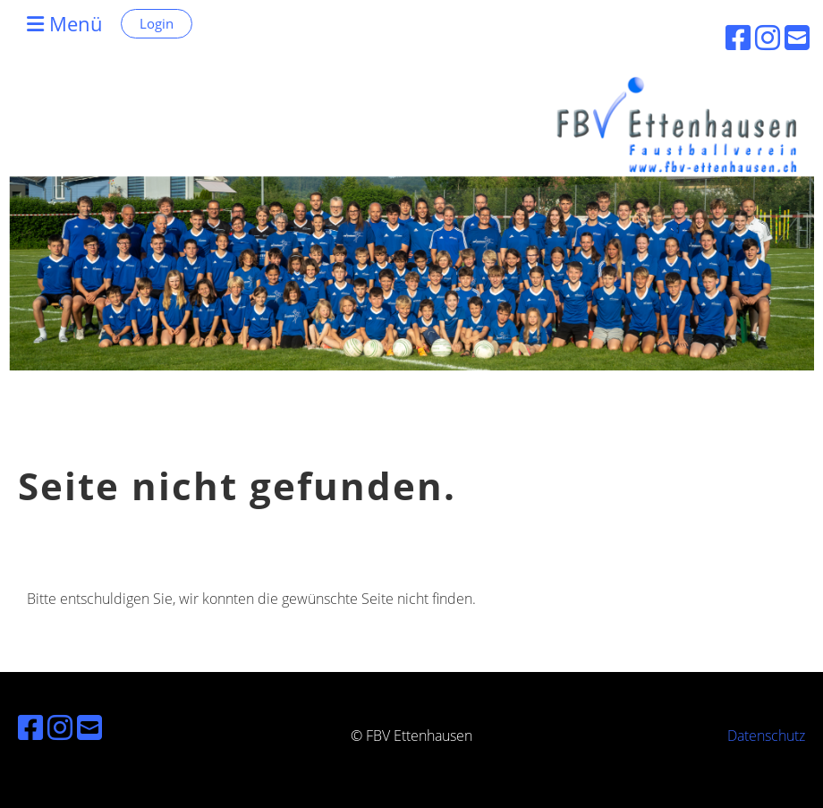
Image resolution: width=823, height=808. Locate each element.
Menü (65, 23)
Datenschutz (766, 735)
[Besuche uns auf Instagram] (59, 727)
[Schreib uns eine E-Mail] (89, 727)
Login (157, 23)
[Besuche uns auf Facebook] (30, 727)
